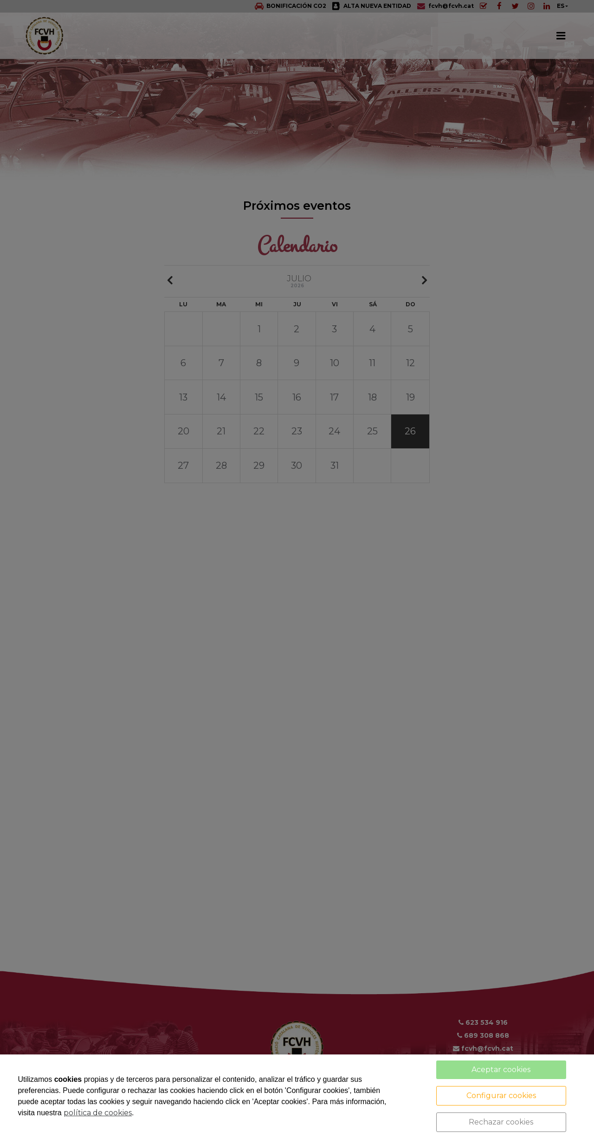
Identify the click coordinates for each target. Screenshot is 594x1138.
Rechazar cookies (501, 1122)
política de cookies (98, 1112)
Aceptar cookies (500, 1069)
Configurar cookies (501, 1095)
